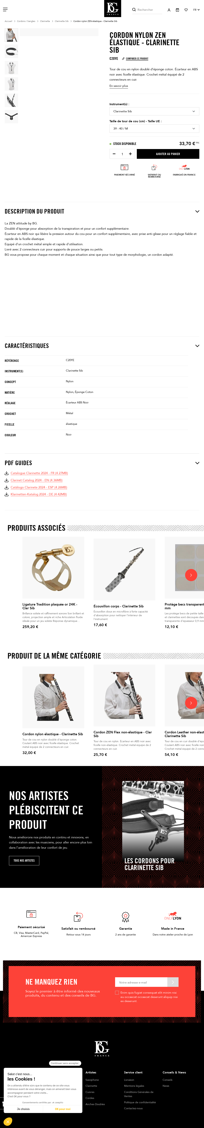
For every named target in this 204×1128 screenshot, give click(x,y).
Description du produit (102, 211)
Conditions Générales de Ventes (138, 1094)
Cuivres (90, 1092)
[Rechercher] (147, 10)
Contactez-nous (133, 1108)
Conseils (167, 1080)
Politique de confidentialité (140, 1102)
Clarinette (91, 1086)
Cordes (90, 1098)
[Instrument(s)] (154, 111)
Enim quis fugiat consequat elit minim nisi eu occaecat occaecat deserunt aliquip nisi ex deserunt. (149, 997)
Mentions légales (134, 1086)
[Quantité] (122, 154)
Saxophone (92, 1080)
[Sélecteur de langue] (196, 10)
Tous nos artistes (24, 860)
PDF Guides (102, 463)
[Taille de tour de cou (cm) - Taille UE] (154, 128)
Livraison (129, 1080)
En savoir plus (118, 86)
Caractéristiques (102, 345)
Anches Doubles (95, 1104)
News (166, 1086)
